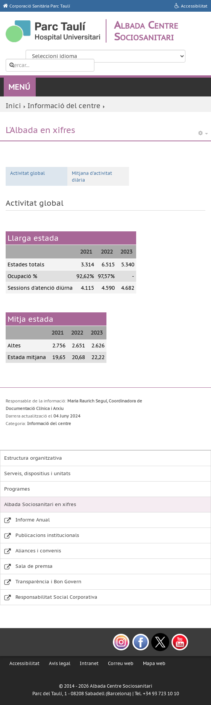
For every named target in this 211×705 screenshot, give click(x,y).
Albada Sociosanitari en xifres (40, 504)
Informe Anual (32, 520)
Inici (13, 105)
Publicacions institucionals (47, 535)
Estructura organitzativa (33, 458)
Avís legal (59, 663)
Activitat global (27, 173)
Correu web (121, 663)
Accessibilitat (24, 663)
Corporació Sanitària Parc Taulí (39, 6)
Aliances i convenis (38, 550)
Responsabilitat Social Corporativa (56, 597)
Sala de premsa (34, 566)
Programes (17, 489)
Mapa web (154, 663)
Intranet (89, 663)
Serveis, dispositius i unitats (37, 473)
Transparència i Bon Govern (48, 581)
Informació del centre (63, 105)
